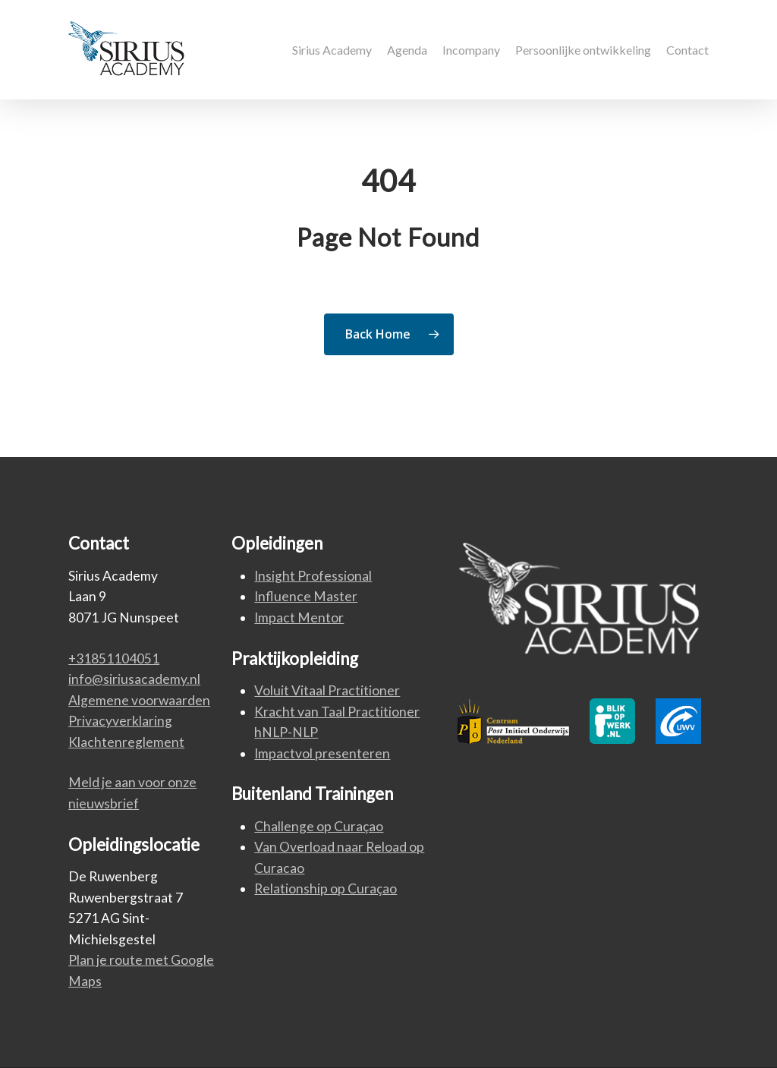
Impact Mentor (299, 617)
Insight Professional (313, 576)
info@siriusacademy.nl (134, 679)
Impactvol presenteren (322, 753)
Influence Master (305, 596)
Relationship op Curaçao (325, 888)
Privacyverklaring (120, 721)
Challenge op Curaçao (318, 826)
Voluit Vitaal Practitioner (327, 690)
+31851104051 (113, 658)
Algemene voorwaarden (139, 700)
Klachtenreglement (126, 742)
